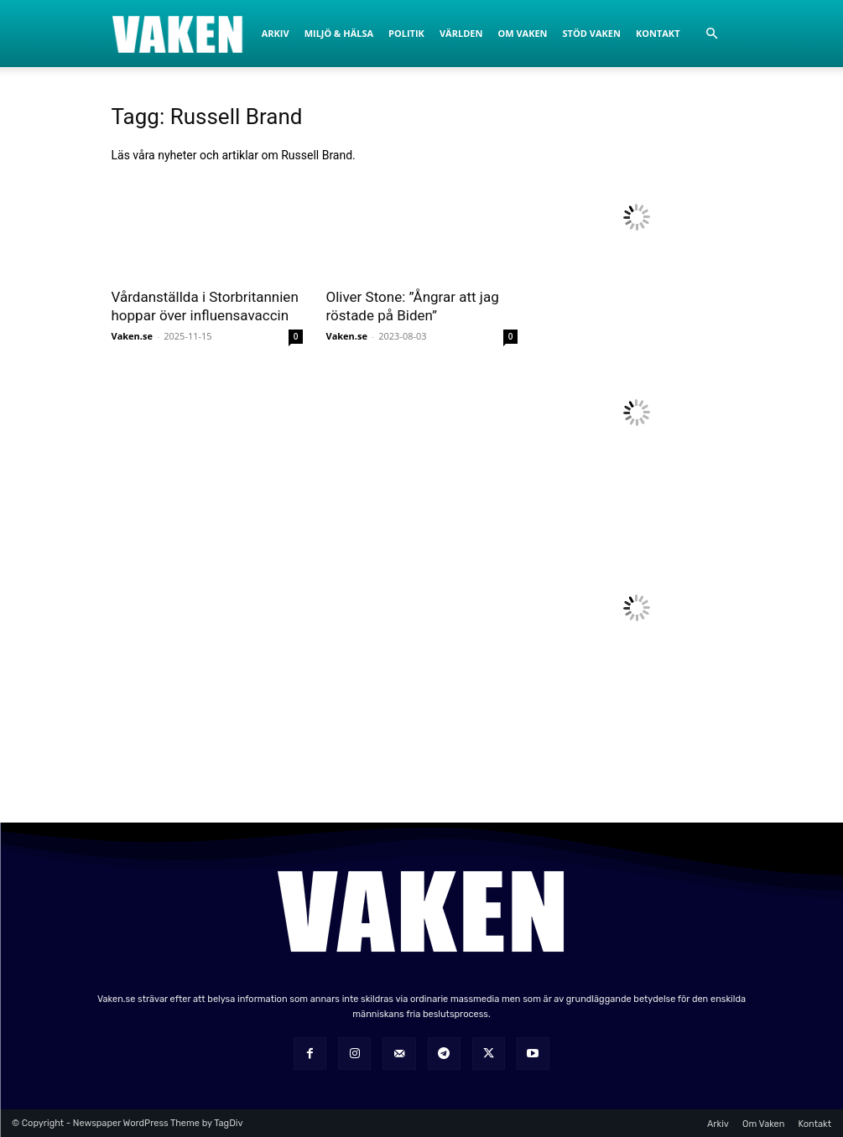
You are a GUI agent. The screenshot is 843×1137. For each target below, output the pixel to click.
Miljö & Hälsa (338, 33)
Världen (461, 33)
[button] (712, 34)
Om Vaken (522, 33)
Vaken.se (132, 336)
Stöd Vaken (592, 33)
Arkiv (275, 33)
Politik (406, 33)
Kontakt (658, 33)
